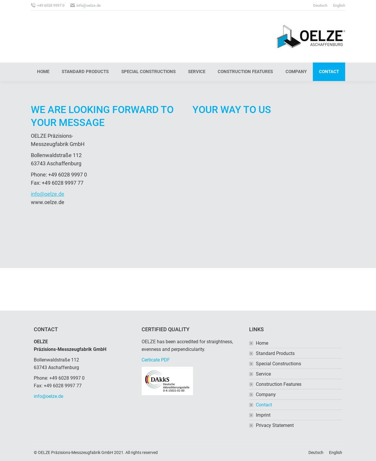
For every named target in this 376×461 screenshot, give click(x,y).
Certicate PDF (156, 360)
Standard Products (275, 353)
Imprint (263, 415)
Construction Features (278, 384)
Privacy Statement (275, 425)
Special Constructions (278, 363)
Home (262, 343)
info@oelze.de (47, 194)
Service (263, 374)
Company (266, 394)
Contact (264, 405)
